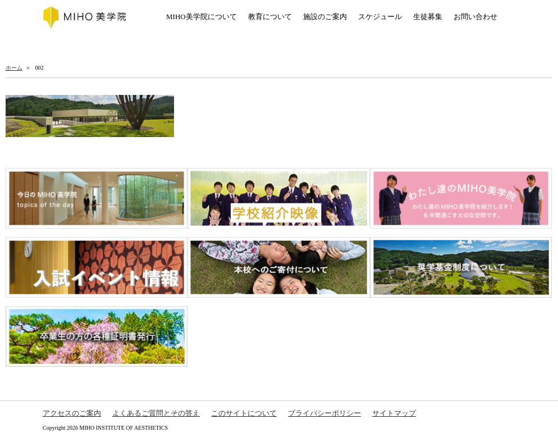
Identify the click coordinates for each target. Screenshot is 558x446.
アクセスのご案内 (72, 413)
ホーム (14, 68)
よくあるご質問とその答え (156, 413)
